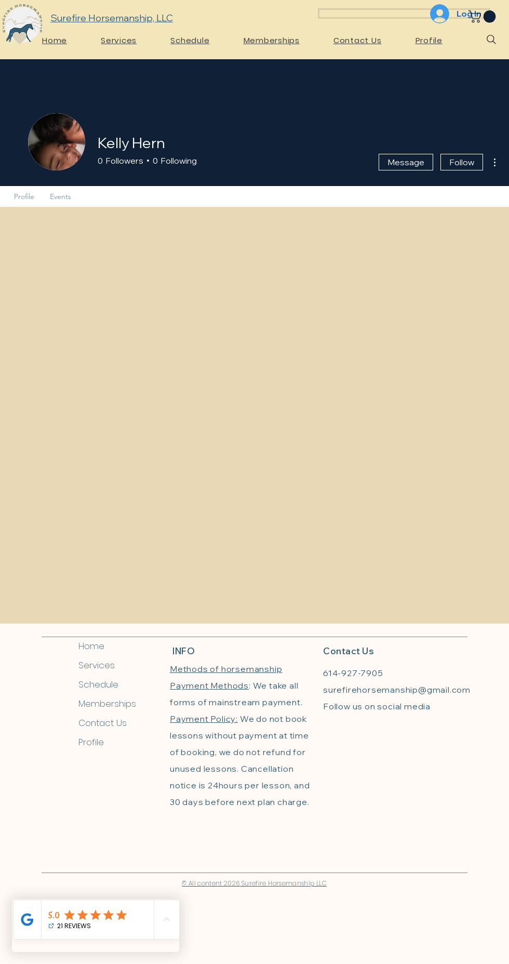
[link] (483, 16)
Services (96, 665)
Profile (91, 742)
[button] (131, 40)
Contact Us (102, 723)
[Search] (491, 39)
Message (405, 162)
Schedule (98, 684)
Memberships (107, 703)
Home (91, 646)
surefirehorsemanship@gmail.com (397, 689)
